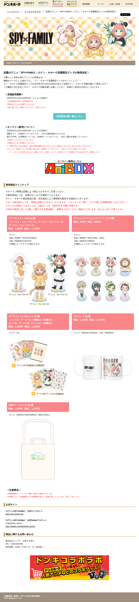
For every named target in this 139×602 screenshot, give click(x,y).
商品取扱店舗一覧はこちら (69, 116)
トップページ (13, 11)
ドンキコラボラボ (32, 11)
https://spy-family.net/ (14, 514)
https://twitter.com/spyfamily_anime (20, 526)
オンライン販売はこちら (69, 167)
